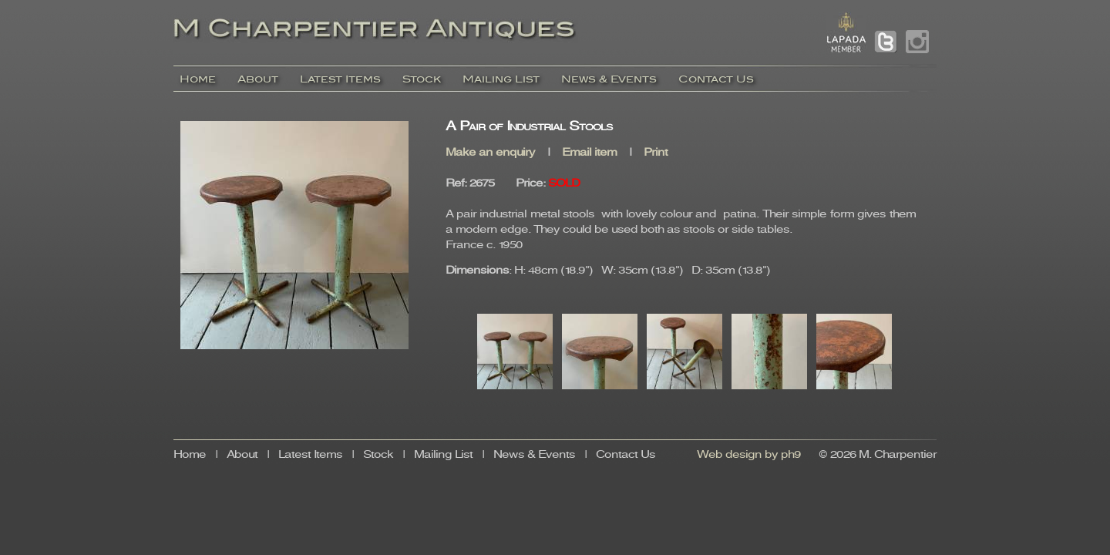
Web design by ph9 (749, 455)
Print (656, 153)
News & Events (609, 79)
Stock (421, 79)
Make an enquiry (490, 153)
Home (198, 79)
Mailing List (501, 79)
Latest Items (340, 79)
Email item (589, 153)
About (257, 79)
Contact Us (716, 79)
